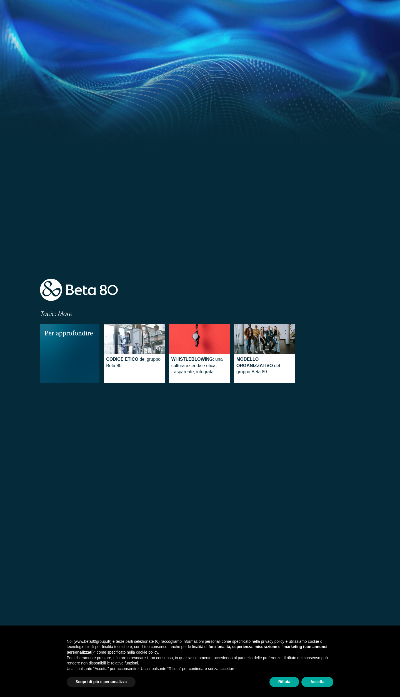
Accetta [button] (317, 681)
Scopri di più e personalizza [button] (101, 681)
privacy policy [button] (272, 641)
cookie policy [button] (147, 652)
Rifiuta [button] (284, 681)
